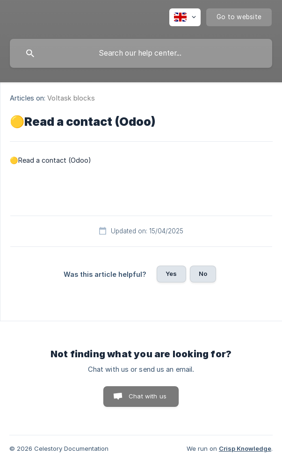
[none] (185, 17)
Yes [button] (171, 273)
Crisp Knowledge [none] (245, 448)
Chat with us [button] (147, 396)
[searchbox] (141, 53)
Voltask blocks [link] (70, 98)
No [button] (203, 273)
